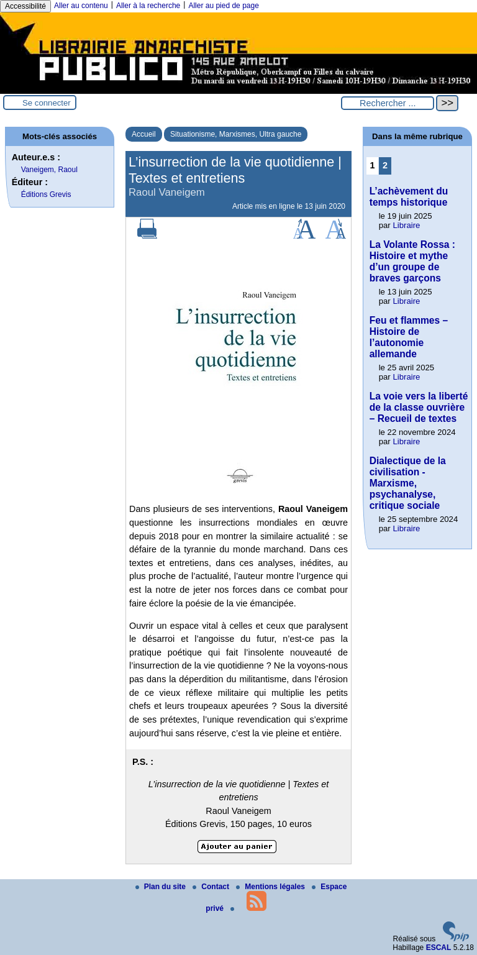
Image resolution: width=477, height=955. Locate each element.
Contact (212, 886)
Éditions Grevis (46, 194)
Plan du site (161, 886)
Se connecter (46, 102)
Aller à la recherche (148, 5)
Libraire (406, 225)
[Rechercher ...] (387, 103)
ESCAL (439, 947)
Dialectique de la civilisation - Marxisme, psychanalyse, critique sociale (408, 483)
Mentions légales (271, 886)
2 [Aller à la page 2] (385, 165)
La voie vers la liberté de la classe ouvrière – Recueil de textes (419, 407)
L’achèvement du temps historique (409, 197)
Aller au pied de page (223, 5)
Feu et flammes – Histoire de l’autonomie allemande (409, 337)
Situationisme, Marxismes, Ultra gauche (235, 134)
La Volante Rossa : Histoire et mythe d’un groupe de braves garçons (412, 261)
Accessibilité (25, 6)
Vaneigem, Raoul (49, 169)
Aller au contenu (81, 5)
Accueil (144, 134)
